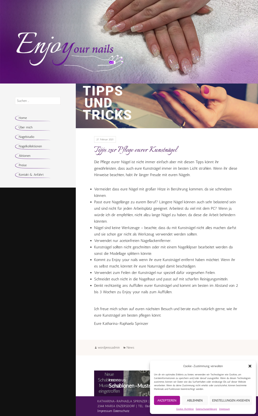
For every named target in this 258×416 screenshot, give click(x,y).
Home (23, 118)
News (130, 347)
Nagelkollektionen (30, 146)
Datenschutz (121, 411)
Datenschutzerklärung (206, 409)
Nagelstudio (26, 137)
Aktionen (24, 156)
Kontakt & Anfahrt (31, 175)
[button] (250, 366)
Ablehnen (195, 400)
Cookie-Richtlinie (185, 409)
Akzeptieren (166, 400)
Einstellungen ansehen (231, 400)
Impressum (224, 409)
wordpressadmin (109, 347)
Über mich (25, 127)
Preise (23, 165)
